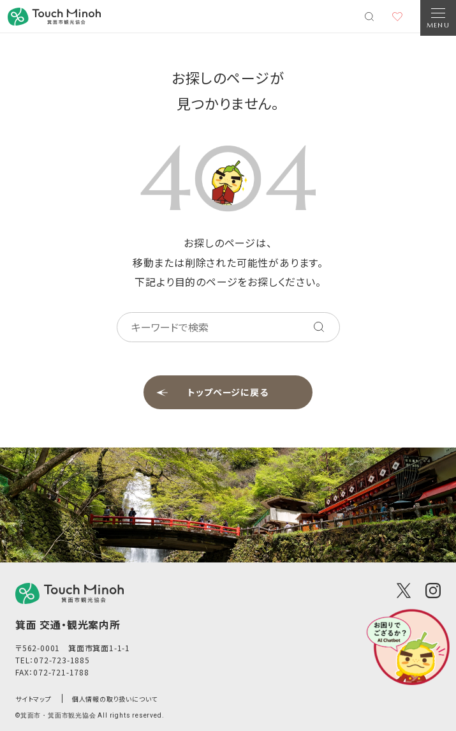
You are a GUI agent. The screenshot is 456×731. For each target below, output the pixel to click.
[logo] (69, 593)
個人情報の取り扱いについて (115, 699)
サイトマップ (33, 699)
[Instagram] (433, 590)
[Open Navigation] (438, 18)
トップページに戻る (228, 392)
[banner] (54, 17)
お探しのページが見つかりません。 (228, 90)
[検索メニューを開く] (369, 16)
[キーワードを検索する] (318, 326)
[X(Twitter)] (403, 590)
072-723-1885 (62, 659)
